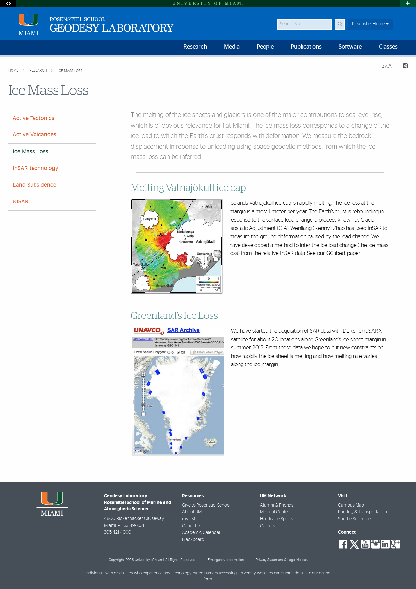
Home (13, 70)
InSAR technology (35, 168)
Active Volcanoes (34, 134)
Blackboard (193, 539)
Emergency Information (226, 560)
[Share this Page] (402, 66)
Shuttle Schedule (354, 519)
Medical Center (274, 512)
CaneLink (191, 526)
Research (38, 70)
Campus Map (351, 505)
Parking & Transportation (362, 512)
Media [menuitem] (232, 47)
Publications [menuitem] (306, 47)
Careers (267, 526)
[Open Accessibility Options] (8, 3)
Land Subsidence (34, 185)
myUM (188, 519)
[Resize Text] (387, 66)
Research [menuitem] (195, 47)
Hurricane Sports (276, 519)
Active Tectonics (33, 118)
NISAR (21, 201)
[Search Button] (340, 24)
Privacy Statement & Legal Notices (282, 560)
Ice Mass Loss (70, 71)
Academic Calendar (201, 532)
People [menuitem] (265, 47)
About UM (192, 512)
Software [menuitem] (350, 47)
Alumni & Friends (276, 505)
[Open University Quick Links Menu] (408, 3)
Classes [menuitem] (388, 47)
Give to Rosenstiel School (206, 505)
